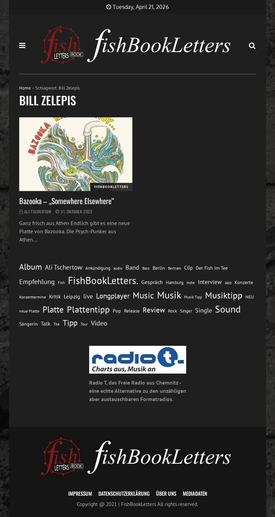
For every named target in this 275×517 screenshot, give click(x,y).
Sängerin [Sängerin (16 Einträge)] (28, 324)
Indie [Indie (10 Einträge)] (191, 282)
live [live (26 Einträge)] (88, 296)
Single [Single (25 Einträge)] (203, 310)
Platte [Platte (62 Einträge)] (53, 309)
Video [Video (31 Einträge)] (99, 323)
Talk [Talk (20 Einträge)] (45, 323)
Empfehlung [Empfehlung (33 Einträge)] (37, 281)
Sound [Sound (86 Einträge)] (228, 309)
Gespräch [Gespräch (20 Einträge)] (152, 282)
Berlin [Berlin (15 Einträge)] (159, 268)
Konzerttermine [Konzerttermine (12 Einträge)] (32, 296)
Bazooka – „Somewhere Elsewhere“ (66, 200)
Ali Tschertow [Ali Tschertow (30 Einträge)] (63, 267)
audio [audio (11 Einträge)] (117, 268)
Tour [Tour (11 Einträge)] (84, 324)
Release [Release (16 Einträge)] (132, 311)
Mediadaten (195, 493)
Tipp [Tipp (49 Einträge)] (70, 322)
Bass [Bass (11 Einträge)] (146, 268)
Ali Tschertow (38, 211)
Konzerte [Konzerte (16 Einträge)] (244, 282)
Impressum (80, 493)
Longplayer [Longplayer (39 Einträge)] (113, 296)
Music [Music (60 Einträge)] (143, 295)
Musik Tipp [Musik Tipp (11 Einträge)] (193, 296)
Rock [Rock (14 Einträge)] (172, 311)
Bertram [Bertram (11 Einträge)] (174, 268)
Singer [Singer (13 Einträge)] (186, 311)
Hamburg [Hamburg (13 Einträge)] (174, 282)
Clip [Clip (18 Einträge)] (188, 268)
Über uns (166, 493)
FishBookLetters (111, 187)
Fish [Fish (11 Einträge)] (61, 282)
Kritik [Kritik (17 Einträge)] (55, 296)
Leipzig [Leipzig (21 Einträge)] (72, 296)
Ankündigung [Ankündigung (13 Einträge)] (97, 268)
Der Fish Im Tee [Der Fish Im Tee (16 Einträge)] (212, 268)
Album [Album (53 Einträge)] (30, 266)
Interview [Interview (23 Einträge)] (210, 282)
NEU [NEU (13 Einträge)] (250, 297)
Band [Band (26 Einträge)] (132, 267)
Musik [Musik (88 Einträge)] (169, 295)
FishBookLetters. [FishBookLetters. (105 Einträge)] (103, 280)
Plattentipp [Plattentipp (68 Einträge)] (88, 309)
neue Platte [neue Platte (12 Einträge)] (29, 311)
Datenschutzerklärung (124, 493)
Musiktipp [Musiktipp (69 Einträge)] (223, 295)
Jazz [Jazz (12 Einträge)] (228, 282)
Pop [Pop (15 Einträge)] (117, 311)
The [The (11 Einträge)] (56, 324)
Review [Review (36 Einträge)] (154, 310)
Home (25, 88)
